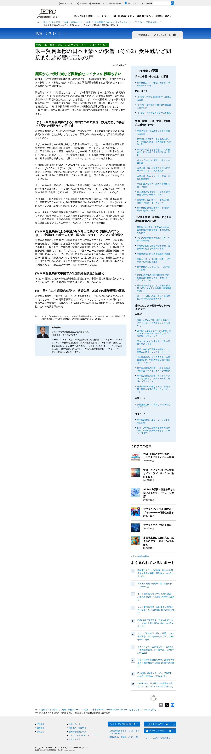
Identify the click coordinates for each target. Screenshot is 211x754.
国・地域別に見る (124, 16)
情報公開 (40, 732)
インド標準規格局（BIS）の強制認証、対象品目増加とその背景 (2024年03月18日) (156, 596)
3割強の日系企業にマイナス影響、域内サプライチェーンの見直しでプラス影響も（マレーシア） (154, 333)
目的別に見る (145, 16)
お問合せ (83, 3)
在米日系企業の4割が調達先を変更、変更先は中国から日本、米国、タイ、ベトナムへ (154, 277)
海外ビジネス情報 (84, 16)
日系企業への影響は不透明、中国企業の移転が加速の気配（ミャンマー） (153, 389)
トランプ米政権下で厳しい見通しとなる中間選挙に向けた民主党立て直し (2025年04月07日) (155, 636)
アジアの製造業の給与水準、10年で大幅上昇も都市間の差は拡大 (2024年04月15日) (156, 663)
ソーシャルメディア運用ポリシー (160, 738)
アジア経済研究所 (113, 3)
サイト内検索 (147, 3)
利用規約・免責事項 (77, 728)
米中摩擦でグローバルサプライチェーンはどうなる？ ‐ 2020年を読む (127, 22)
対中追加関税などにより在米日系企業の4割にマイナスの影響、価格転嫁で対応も (154, 288)
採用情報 (40, 724)
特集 (88, 22)
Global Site (96, 3)
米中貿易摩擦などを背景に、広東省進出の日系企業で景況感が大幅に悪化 (153, 152)
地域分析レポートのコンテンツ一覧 (157, 35)
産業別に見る (163, 16)
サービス (103, 16)
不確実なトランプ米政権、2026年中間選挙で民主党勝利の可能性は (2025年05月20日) (155, 573)
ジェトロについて (68, 3)
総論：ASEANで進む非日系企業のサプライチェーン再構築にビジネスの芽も (154, 323)
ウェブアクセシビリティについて (83, 735)
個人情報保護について (78, 732)
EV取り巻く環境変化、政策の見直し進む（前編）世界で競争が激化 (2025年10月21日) (155, 623)
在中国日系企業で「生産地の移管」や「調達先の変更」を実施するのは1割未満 (154, 141)
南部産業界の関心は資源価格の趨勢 (153, 254)
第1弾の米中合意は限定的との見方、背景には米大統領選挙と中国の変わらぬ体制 (154, 230)
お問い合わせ (74, 724)
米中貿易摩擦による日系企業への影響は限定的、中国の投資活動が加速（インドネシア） (153, 360)
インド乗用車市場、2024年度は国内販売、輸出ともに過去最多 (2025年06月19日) (156, 610)
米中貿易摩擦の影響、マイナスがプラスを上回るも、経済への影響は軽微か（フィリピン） (153, 378)
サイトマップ (74, 739)
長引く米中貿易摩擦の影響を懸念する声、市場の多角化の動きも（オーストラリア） (153, 430)
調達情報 (40, 728)
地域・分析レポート (73, 22)
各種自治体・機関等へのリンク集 (123, 737)
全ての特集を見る (141, 556)
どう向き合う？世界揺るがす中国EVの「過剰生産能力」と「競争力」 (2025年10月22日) (155, 650)
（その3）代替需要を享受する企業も (154, 113)
